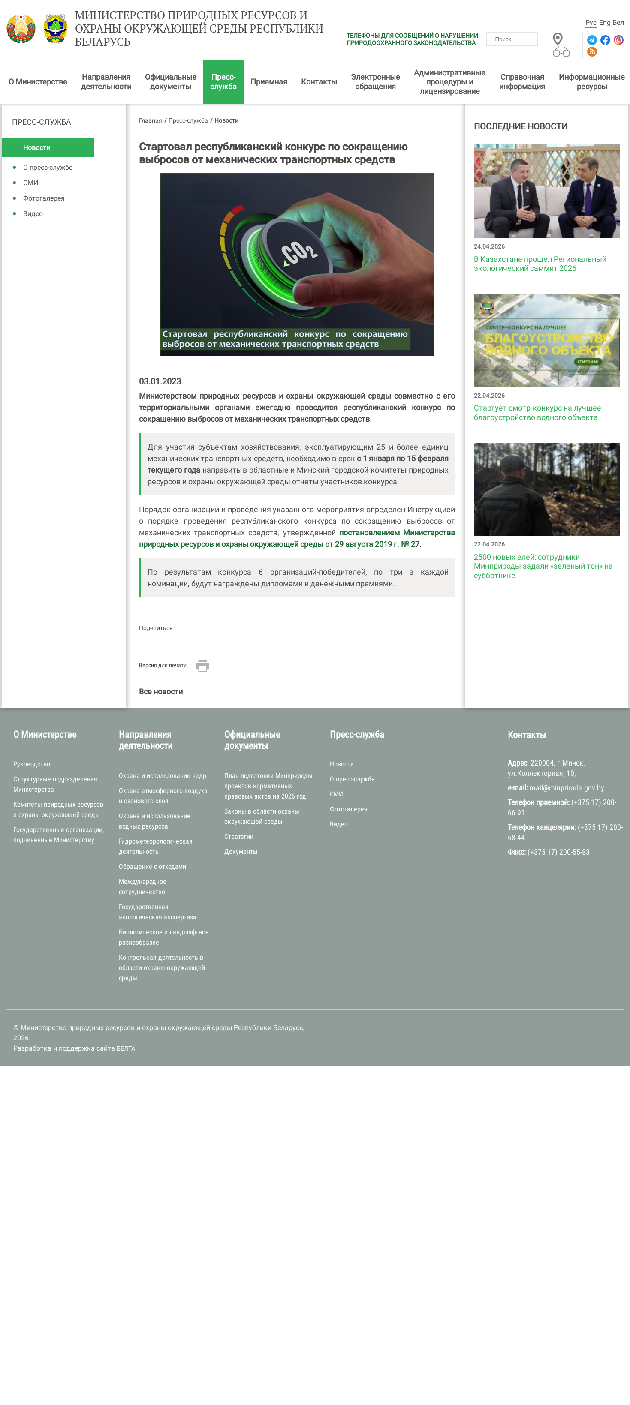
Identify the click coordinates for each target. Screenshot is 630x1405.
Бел (618, 22)
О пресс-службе (47, 167)
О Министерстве (38, 81)
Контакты (319, 81)
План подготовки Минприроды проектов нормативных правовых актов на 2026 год (268, 786)
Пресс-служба (223, 81)
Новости (36, 148)
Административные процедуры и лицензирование (449, 82)
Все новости (161, 691)
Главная (150, 120)
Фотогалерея (44, 198)
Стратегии (238, 836)
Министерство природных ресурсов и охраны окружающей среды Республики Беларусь (199, 29)
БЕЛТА (126, 1048)
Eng (605, 22)
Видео (33, 214)
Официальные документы (170, 81)
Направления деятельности (106, 81)
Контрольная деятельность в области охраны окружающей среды (162, 967)
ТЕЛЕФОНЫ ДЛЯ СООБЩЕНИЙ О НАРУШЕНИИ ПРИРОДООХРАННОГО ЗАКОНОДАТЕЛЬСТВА (412, 39)
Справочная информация (522, 81)
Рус (591, 22)
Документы (241, 851)
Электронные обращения (375, 81)
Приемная (268, 81)
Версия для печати (163, 665)
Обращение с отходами (152, 866)
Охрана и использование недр (162, 776)
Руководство (31, 764)
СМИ (30, 183)
